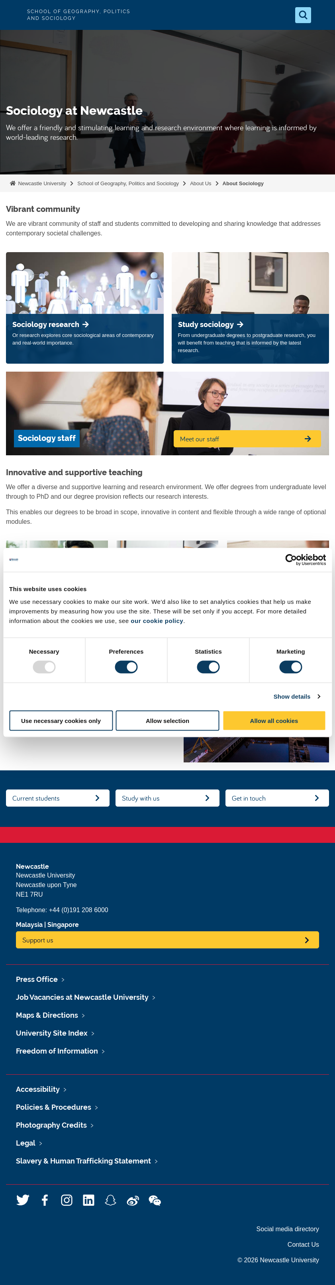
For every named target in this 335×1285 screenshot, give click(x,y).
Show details (292, 696)
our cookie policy (157, 620)
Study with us (141, 798)
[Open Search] (303, 15)
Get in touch (249, 798)
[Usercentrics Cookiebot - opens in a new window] (291, 560)
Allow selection (167, 720)
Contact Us (303, 1244)
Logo (13, 15)
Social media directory (288, 1229)
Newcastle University (41, 183)
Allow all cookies (274, 720)
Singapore (63, 924)
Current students (36, 798)
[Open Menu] (322, 15)
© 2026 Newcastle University (278, 1260)
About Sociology (243, 183)
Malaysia (29, 924)
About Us (200, 183)
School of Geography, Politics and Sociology (128, 183)
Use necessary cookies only (61, 720)
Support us (37, 939)
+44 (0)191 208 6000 (78, 910)
